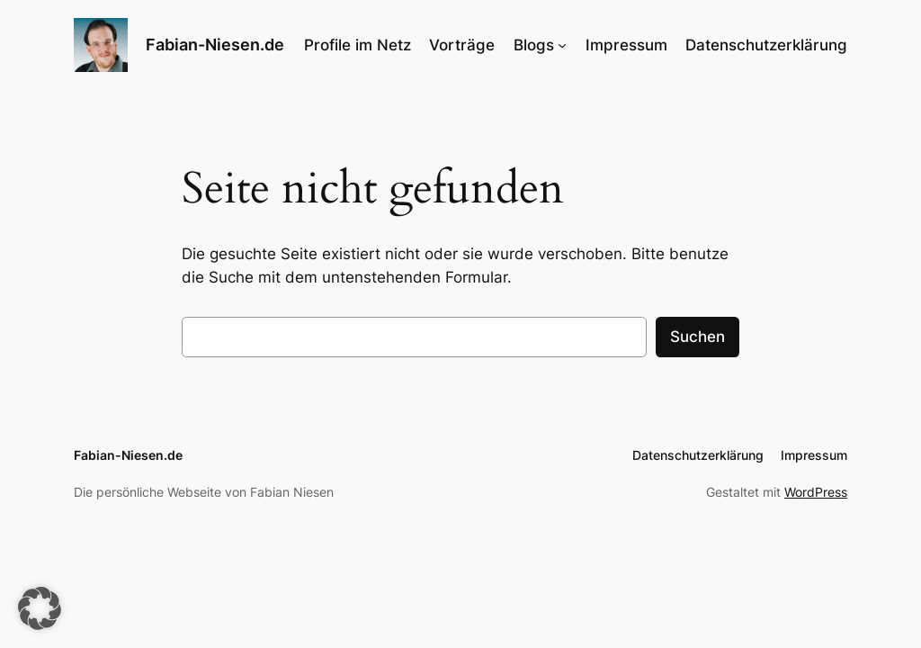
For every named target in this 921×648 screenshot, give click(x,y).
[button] (39, 608)
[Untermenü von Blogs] (562, 45)
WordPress (815, 492)
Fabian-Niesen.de (215, 44)
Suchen (697, 337)
